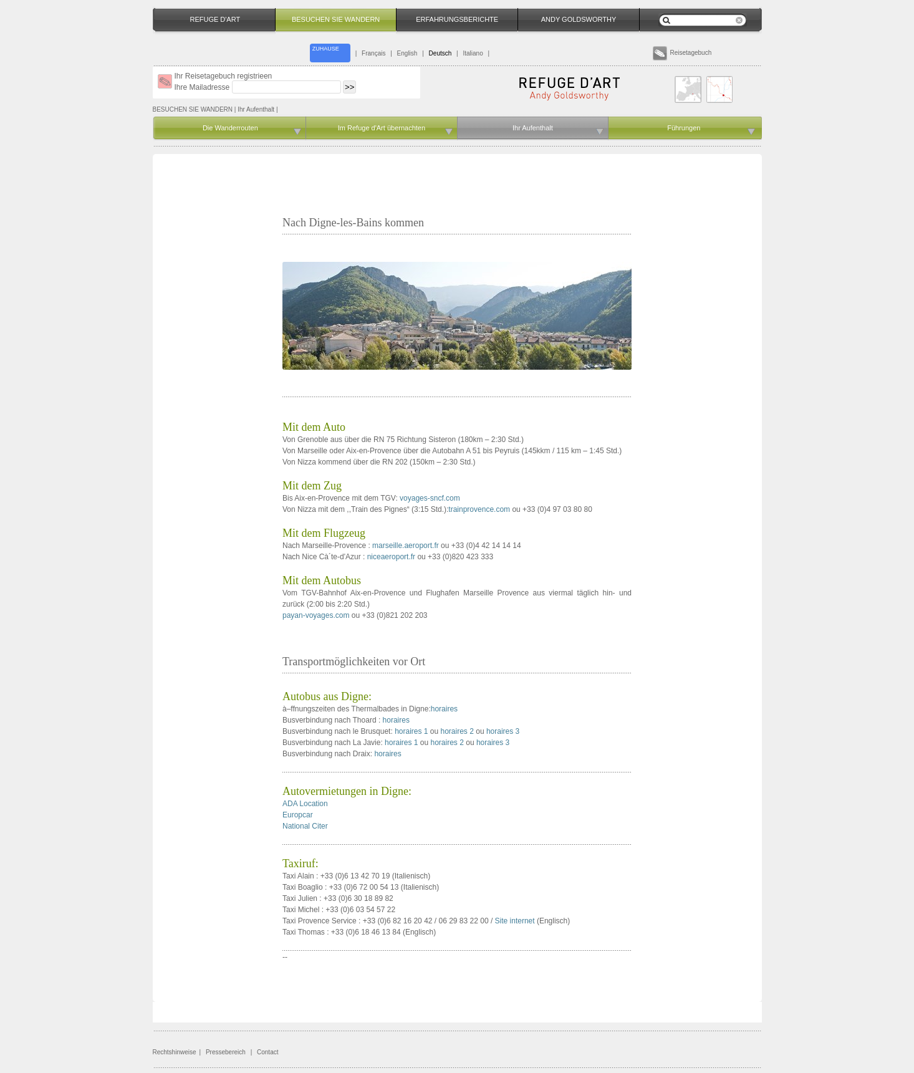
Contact (267, 1052)
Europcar (297, 815)
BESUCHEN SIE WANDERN (193, 109)
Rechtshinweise (174, 1052)
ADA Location (305, 803)
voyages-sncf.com (430, 498)
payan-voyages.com (315, 615)
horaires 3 (502, 731)
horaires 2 (457, 731)
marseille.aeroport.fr (405, 545)
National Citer (305, 826)
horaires (444, 709)
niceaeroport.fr (391, 556)
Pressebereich (226, 1052)
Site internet (515, 921)
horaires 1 (411, 731)
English (407, 53)
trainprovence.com (479, 509)
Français (373, 53)
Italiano (473, 53)
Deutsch (440, 53)
